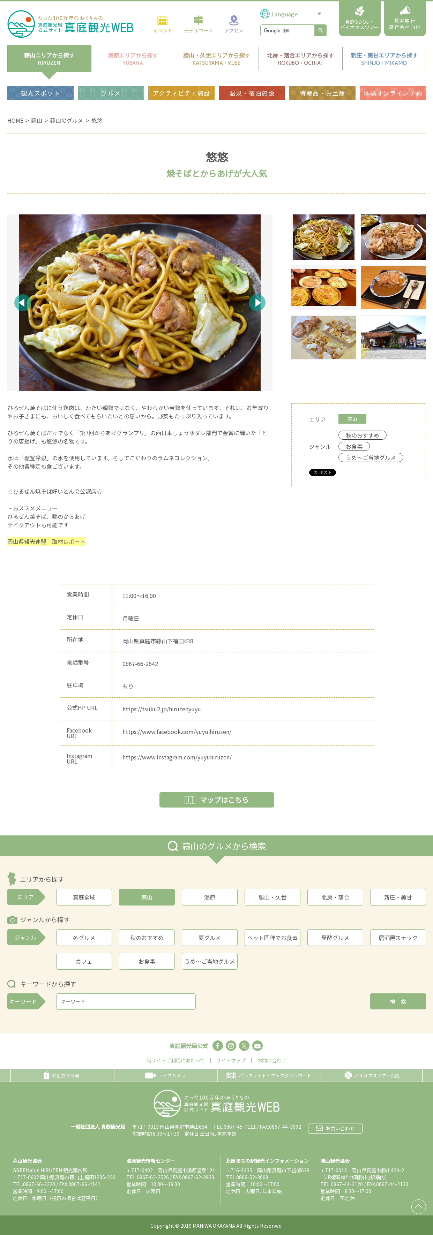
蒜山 (36, 120)
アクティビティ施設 (181, 93)
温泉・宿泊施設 (252, 93)
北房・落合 (335, 897)
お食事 (147, 961)
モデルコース (198, 24)
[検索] (287, 31)
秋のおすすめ (147, 937)
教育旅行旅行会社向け (404, 18)
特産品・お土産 (322, 93)
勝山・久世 (272, 897)
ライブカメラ (165, 1075)
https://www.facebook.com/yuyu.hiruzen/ (176, 731)
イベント (162, 24)
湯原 (209, 897)
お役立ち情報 (61, 1075)
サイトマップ (231, 1060)
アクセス (234, 24)
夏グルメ (210, 937)
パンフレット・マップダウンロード (269, 1075)
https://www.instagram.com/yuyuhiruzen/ (177, 757)
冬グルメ (84, 937)
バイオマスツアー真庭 (372, 1075)
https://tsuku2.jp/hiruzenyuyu (161, 709)
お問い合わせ (271, 1060)
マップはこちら (217, 800)
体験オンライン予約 (393, 93)
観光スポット (40, 93)
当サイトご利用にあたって (176, 1060)
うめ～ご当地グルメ (210, 961)
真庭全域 (84, 897)
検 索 (398, 1001)
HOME (15, 120)
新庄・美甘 (398, 897)
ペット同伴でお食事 (272, 937)
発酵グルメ (335, 937)
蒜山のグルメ (66, 120)
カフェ (84, 961)
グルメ (111, 93)
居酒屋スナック (398, 937)
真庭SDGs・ (359, 18)
